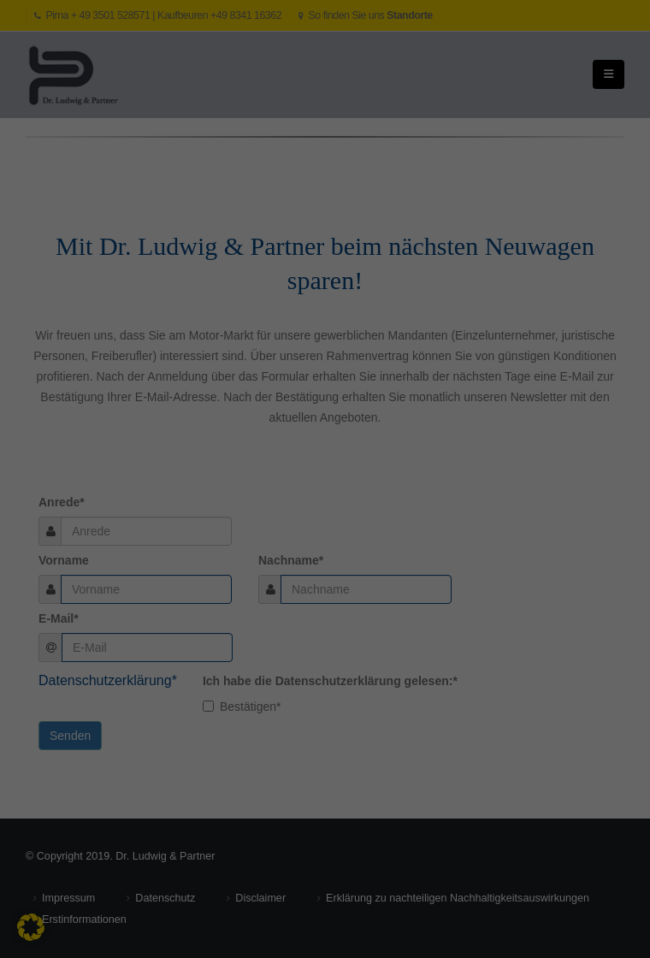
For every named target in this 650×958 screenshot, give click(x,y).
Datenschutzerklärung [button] (409, 569)
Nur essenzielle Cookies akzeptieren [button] (325, 527)
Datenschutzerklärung (278, 196)
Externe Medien (168, 315)
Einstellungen (174, 213)
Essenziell (153, 245)
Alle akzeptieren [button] (325, 426)
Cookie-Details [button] (331, 569)
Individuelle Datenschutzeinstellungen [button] (221, 569)
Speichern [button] (325, 477)
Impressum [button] (481, 569)
